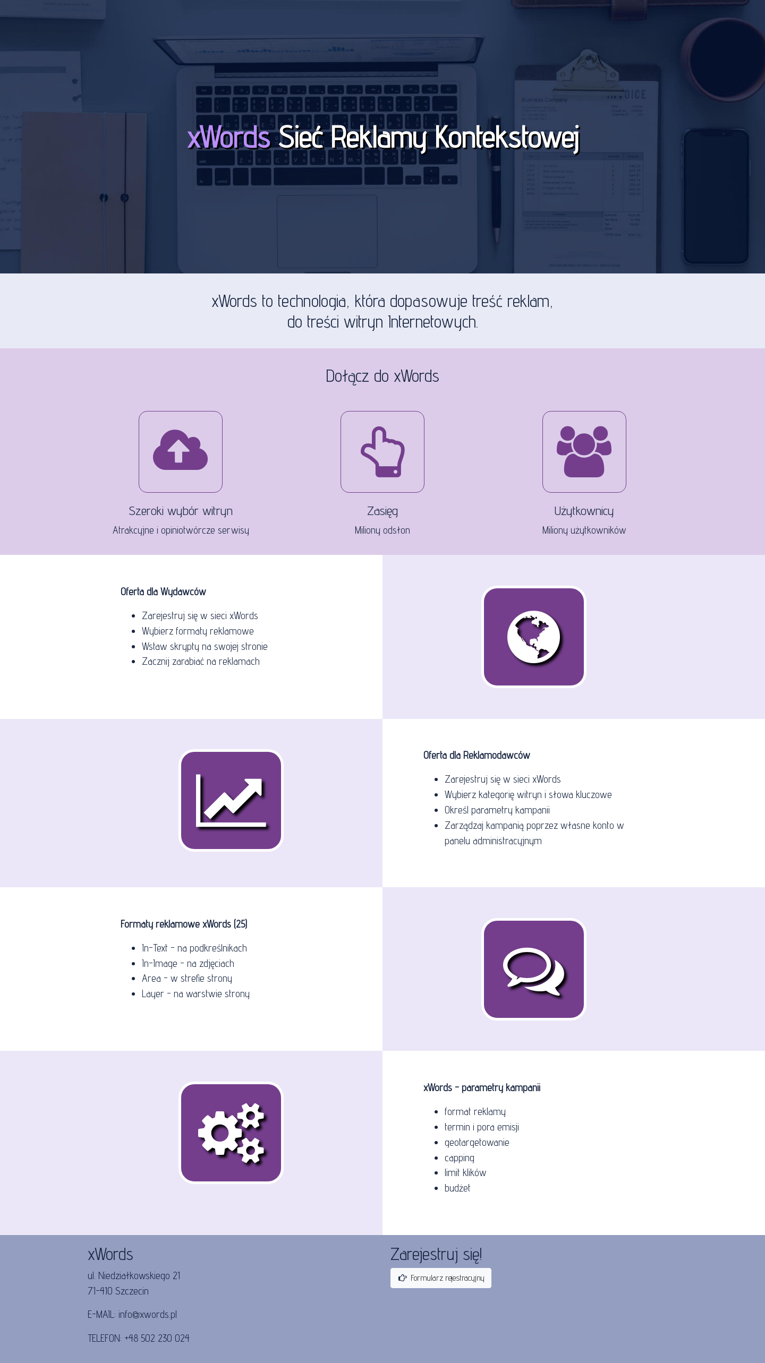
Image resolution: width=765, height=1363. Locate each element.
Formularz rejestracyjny (440, 1278)
